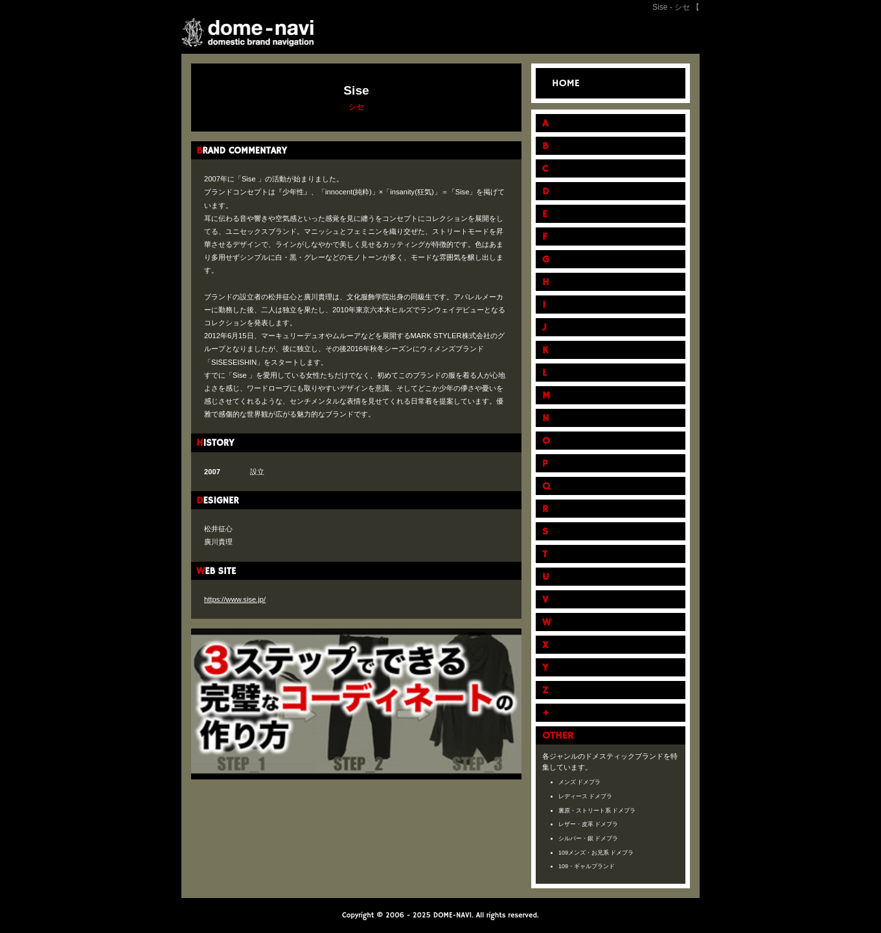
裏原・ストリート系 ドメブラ (597, 810)
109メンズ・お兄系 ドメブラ (596, 852)
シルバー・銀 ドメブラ (588, 838)
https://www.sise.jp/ (235, 599)
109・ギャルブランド (586, 866)
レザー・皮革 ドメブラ (588, 824)
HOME (566, 83)
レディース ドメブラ (585, 796)
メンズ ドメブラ (579, 782)
